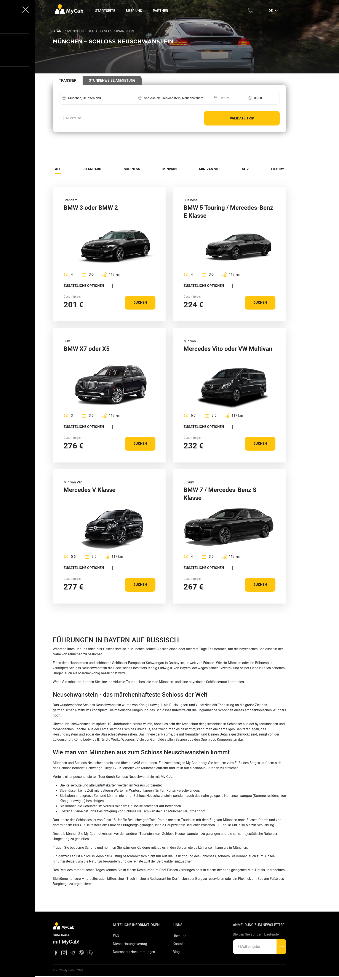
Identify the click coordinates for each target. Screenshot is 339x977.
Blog (176, 953)
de (271, 11)
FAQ (116, 936)
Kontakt (179, 945)
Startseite (106, 11)
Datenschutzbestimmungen (134, 953)
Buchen (140, 303)
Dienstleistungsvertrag (130, 945)
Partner (161, 11)
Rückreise (73, 118)
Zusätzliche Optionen (89, 286)
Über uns (135, 11)
